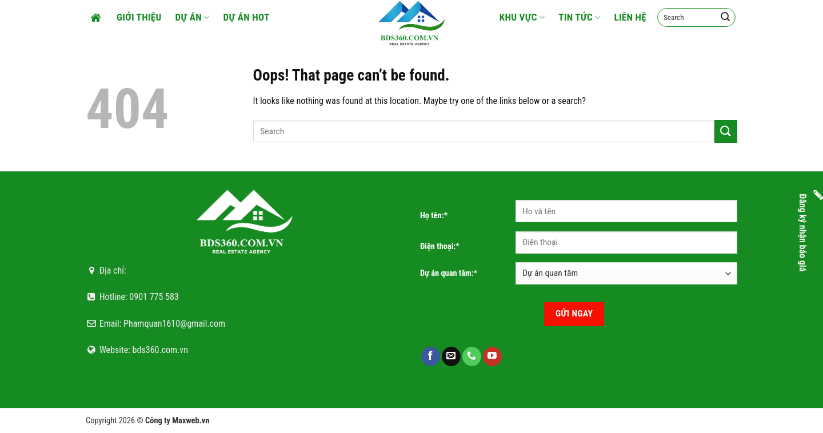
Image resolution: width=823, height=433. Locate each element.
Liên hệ (630, 17)
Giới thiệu (139, 17)
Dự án (192, 17)
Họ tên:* (434, 215)
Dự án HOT (246, 17)
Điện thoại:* (440, 246)
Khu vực (522, 17)
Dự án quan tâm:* (448, 273)
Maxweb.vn (190, 421)
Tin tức (579, 17)
